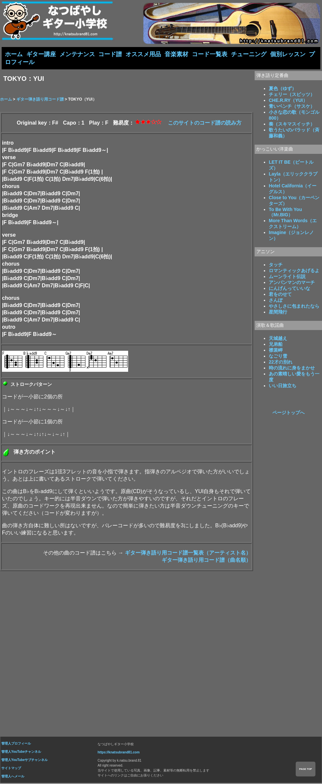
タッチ (276, 265)
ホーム (14, 54)
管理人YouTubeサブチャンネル (24, 760)
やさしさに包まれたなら (294, 306)
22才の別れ (280, 362)
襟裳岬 (276, 350)
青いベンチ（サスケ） (292, 106)
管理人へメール (12, 777)
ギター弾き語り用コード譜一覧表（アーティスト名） (188, 553)
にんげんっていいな (289, 289)
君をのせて (280, 294)
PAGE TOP (305, 769)
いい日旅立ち (282, 386)
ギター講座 (41, 54)
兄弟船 (276, 344)
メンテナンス (77, 54)
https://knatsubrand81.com (119, 753)
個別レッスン (288, 54)
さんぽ (276, 300)
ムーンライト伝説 (287, 277)
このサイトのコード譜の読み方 (205, 123)
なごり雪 (278, 356)
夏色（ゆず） (282, 89)
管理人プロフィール (16, 744)
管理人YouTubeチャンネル (21, 752)
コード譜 (110, 54)
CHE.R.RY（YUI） (288, 101)
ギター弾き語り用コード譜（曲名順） (206, 560)
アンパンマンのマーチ (292, 283)
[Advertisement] (161, 652)
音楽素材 (176, 54)
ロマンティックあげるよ (294, 271)
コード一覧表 (209, 54)
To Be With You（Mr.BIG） (285, 212)
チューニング (248, 54)
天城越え (278, 339)
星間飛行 (278, 312)
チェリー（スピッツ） (292, 95)
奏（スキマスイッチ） (292, 124)
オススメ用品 (143, 54)
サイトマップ (11, 769)
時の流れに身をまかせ (292, 368)
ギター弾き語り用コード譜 (40, 100)
